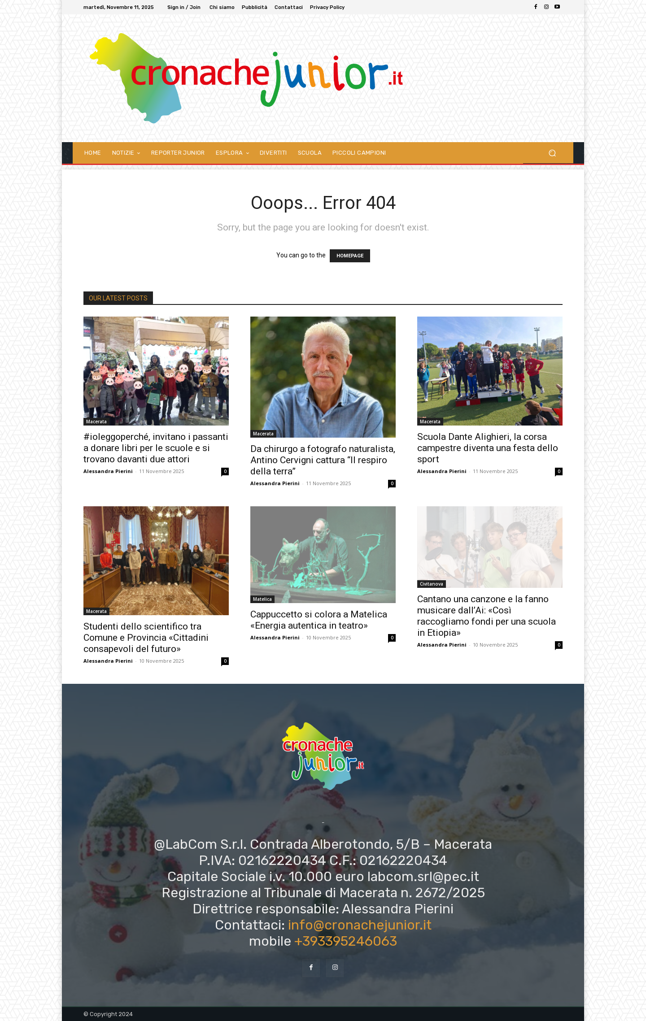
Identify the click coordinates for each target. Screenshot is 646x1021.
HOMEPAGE (349, 256)
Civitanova (431, 584)
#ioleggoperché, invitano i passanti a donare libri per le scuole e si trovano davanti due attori (155, 448)
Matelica (262, 599)
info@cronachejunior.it (360, 925)
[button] (552, 152)
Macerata (96, 421)
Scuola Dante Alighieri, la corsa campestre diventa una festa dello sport (487, 448)
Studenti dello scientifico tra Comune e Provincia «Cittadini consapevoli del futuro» (146, 637)
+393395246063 (345, 941)
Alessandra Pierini (108, 471)
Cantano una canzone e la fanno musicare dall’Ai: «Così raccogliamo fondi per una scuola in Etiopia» (486, 616)
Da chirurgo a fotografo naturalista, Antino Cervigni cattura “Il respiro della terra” (322, 460)
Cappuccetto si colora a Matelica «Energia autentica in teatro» (318, 620)
